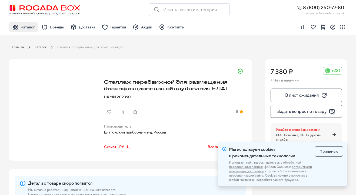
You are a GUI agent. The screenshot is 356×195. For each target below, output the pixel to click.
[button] (54, 105)
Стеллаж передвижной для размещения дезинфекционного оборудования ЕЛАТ (93, 47)
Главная (18, 47)
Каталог (40, 47)
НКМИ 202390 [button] (117, 97)
